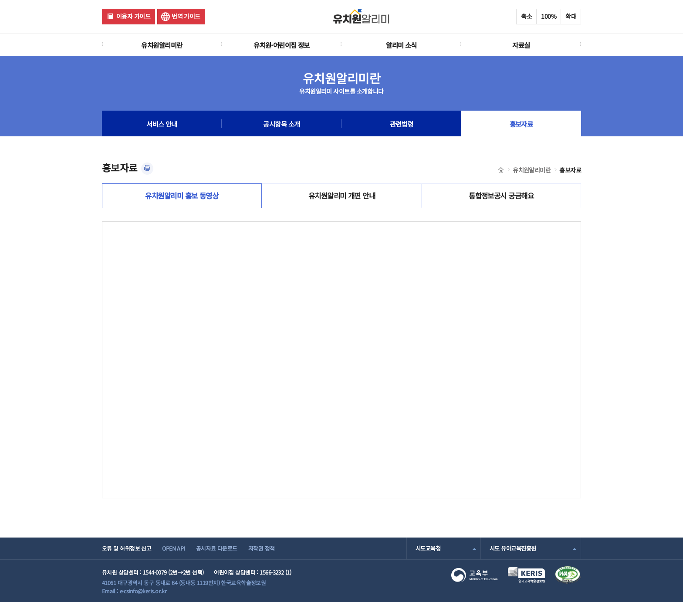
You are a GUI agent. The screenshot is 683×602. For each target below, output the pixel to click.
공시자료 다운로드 (216, 548)
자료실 (521, 45)
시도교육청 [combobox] (428, 548)
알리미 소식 (401, 45)
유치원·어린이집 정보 (282, 45)
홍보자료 (521, 124)
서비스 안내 (161, 124)
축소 (526, 16)
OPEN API (173, 548)
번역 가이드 (186, 16)
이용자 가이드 (133, 16)
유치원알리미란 (161, 45)
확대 (570, 16)
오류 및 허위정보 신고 (126, 548)
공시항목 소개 (281, 124)
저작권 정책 (261, 548)
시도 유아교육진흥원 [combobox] (513, 548)
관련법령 (401, 124)
